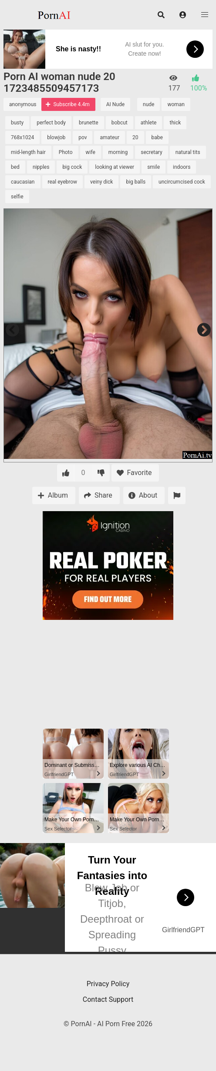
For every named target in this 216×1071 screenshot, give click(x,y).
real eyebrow (63, 182)
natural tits (188, 152)
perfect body (51, 123)
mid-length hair (28, 152)
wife (90, 152)
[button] (183, 14)
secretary (151, 152)
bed (15, 167)
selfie (17, 197)
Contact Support (108, 999)
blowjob (56, 137)
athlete (149, 123)
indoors (181, 167)
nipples (41, 167)
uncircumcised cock (182, 182)
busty (17, 123)
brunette (88, 123)
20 (135, 137)
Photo (66, 152)
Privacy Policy (108, 984)
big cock (72, 167)
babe (157, 137)
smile (153, 167)
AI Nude (115, 104)
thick (175, 123)
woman (176, 104)
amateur (109, 137)
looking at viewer (114, 167)
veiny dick (101, 182)
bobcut (119, 123)
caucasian (23, 182)
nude (148, 104)
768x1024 (22, 137)
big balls (135, 182)
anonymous (22, 104)
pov (82, 137)
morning (118, 152)
